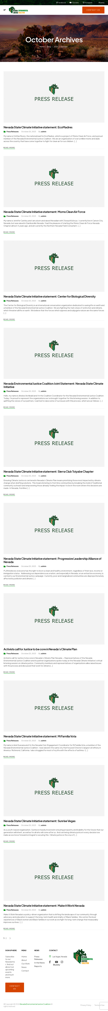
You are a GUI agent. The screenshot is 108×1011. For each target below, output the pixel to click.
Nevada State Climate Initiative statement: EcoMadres (38, 127)
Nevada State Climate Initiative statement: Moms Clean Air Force (44, 211)
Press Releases (13, 131)
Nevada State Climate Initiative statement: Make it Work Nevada (44, 905)
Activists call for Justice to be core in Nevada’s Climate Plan (40, 649)
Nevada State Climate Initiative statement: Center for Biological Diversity (50, 296)
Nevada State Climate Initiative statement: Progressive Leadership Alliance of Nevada (52, 560)
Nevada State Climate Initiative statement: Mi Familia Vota (40, 736)
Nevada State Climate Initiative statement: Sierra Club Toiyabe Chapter (49, 471)
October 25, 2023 (28, 131)
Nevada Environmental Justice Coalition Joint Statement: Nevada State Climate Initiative (53, 385)
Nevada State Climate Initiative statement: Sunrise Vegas (39, 821)
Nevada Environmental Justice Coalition (35, 1004)
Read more (9, 147)
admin (43, 131)
